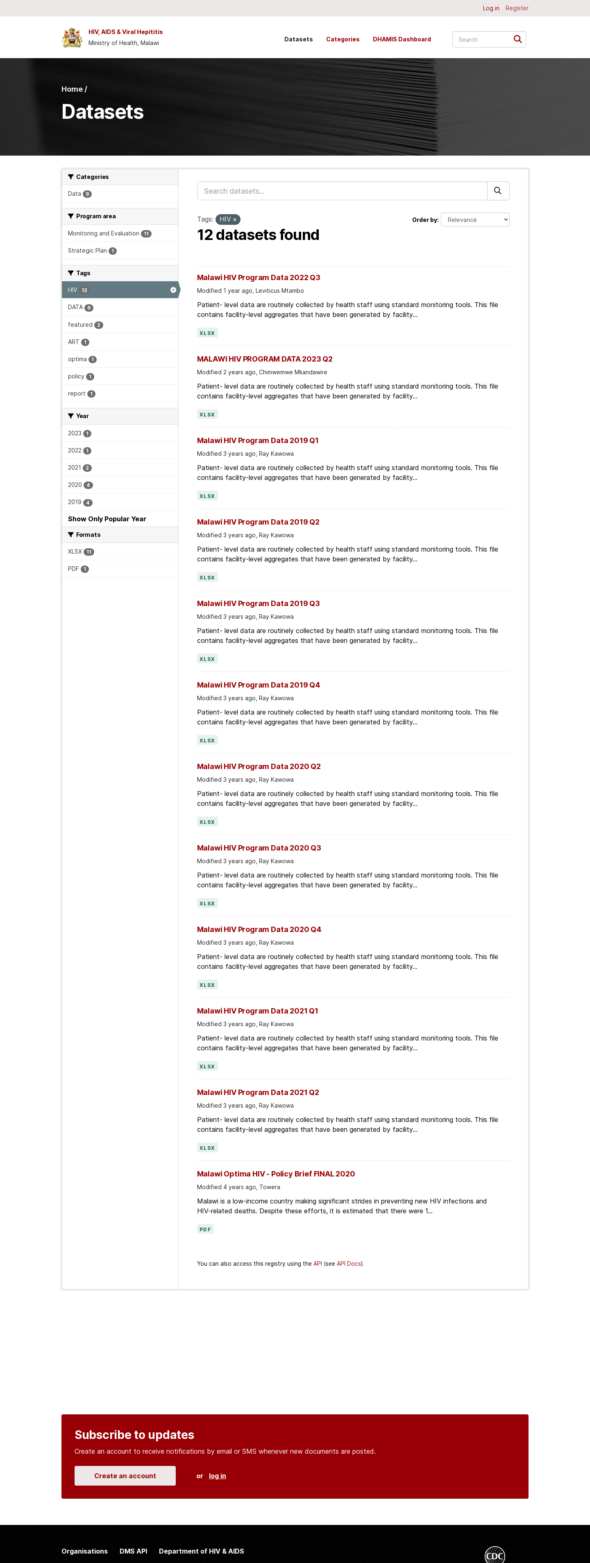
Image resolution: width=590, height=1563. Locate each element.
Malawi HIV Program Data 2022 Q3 (258, 277)
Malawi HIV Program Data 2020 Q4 (259, 929)
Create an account (125, 1476)
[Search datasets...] (489, 39)
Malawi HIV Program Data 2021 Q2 (258, 1092)
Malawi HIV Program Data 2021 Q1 (257, 1011)
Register (517, 8)
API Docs (349, 1263)
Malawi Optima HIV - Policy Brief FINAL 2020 (276, 1173)
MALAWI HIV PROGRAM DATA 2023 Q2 (265, 359)
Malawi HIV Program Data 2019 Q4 (258, 685)
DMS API (133, 1551)
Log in (491, 8)
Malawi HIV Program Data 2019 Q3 (258, 603)
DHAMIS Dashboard (402, 39)
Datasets (298, 39)
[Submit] (520, 38)
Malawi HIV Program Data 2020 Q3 (259, 848)
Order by (424, 219)
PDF (206, 1229)
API (317, 1263)
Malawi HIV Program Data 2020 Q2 (259, 766)
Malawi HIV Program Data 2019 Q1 (258, 440)
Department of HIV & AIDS (201, 1551)
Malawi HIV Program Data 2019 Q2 (258, 522)
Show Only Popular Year (107, 519)
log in (217, 1476)
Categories (343, 39)
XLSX (208, 333)
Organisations (84, 1551)
